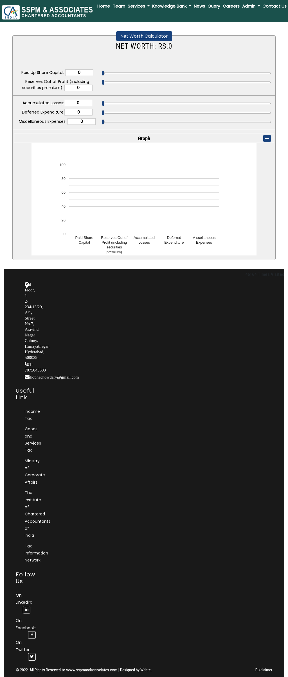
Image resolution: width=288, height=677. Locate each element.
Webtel (146, 670)
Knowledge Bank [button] (170, 6)
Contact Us (274, 6)
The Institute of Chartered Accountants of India (37, 514)
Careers (231, 6)
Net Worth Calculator (144, 36)
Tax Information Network (36, 553)
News (199, 6)
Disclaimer (263, 670)
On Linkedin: (24, 602)
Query (214, 6)
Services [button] (137, 6)
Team (119, 6)
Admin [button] (249, 6)
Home (103, 6)
